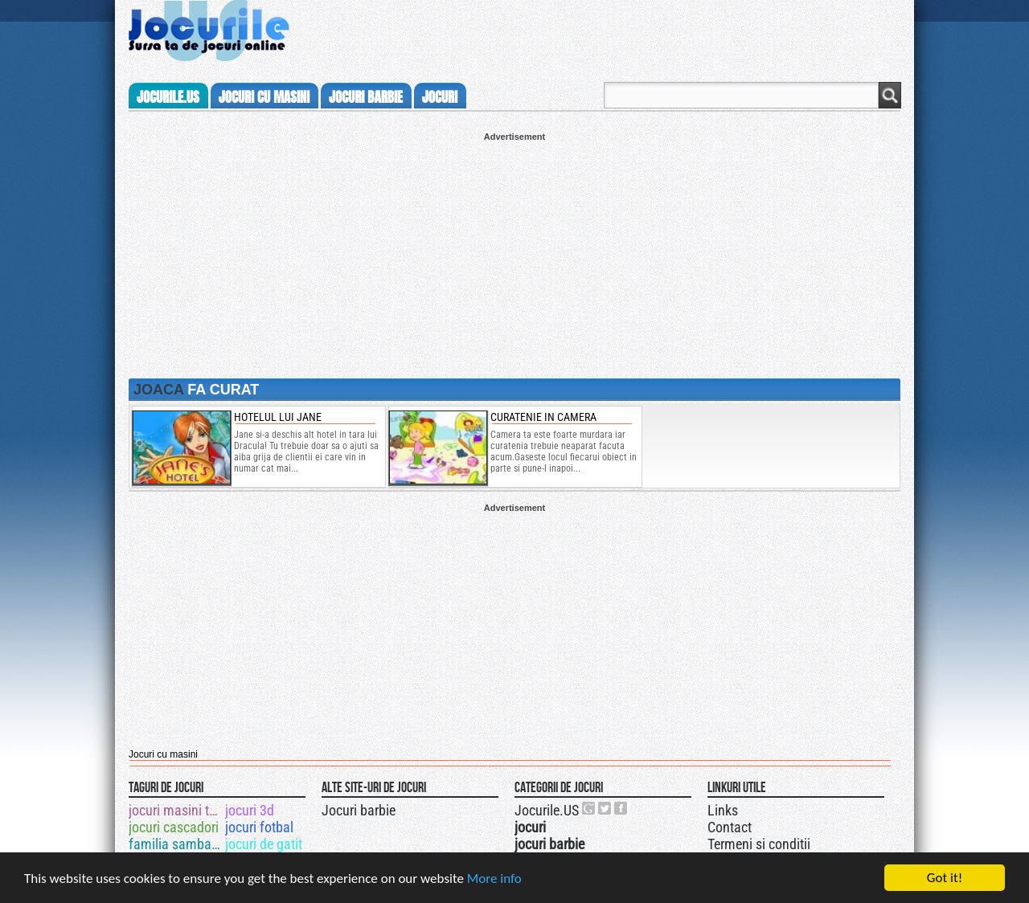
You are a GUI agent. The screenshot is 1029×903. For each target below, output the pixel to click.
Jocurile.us (168, 97)
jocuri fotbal (259, 827)
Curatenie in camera (543, 417)
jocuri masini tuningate (176, 810)
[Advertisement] (514, 253)
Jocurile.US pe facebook (621, 808)
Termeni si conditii (758, 844)
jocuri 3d (249, 810)
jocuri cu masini (264, 97)
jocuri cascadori (174, 827)
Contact (729, 827)
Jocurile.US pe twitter (605, 808)
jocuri (439, 97)
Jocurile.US (546, 810)
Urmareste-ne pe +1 (589, 808)
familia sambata (176, 844)
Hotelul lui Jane (278, 417)
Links (722, 810)
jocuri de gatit (263, 844)
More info (494, 879)
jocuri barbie (366, 97)
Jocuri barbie (359, 810)
